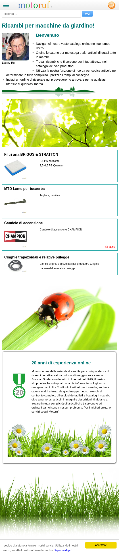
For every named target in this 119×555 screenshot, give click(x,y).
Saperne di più (63, 550)
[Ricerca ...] (41, 13)
